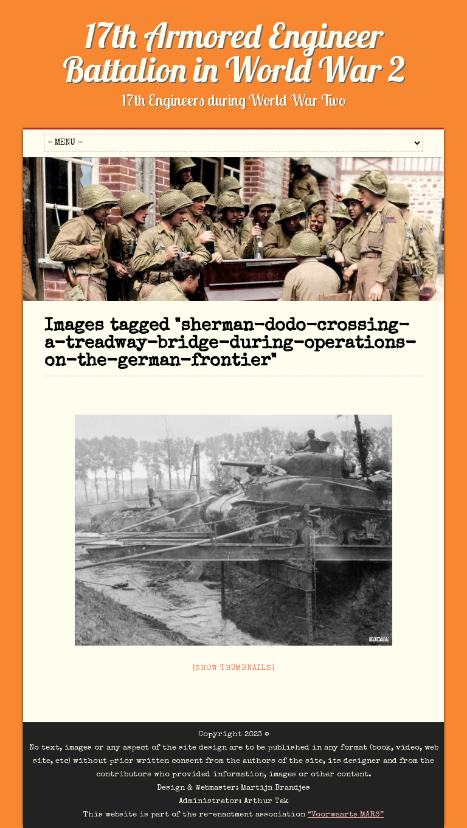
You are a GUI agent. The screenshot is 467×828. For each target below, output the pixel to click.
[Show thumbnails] (234, 668)
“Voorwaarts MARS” (346, 815)
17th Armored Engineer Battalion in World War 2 (234, 52)
